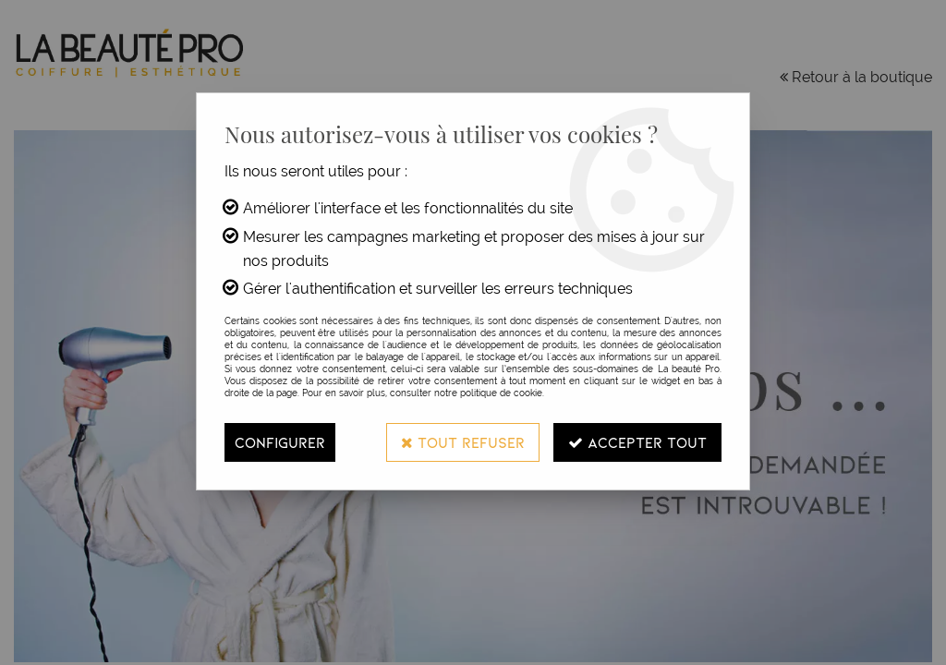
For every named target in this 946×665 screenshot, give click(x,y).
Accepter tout (637, 442)
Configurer (280, 442)
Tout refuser (463, 442)
